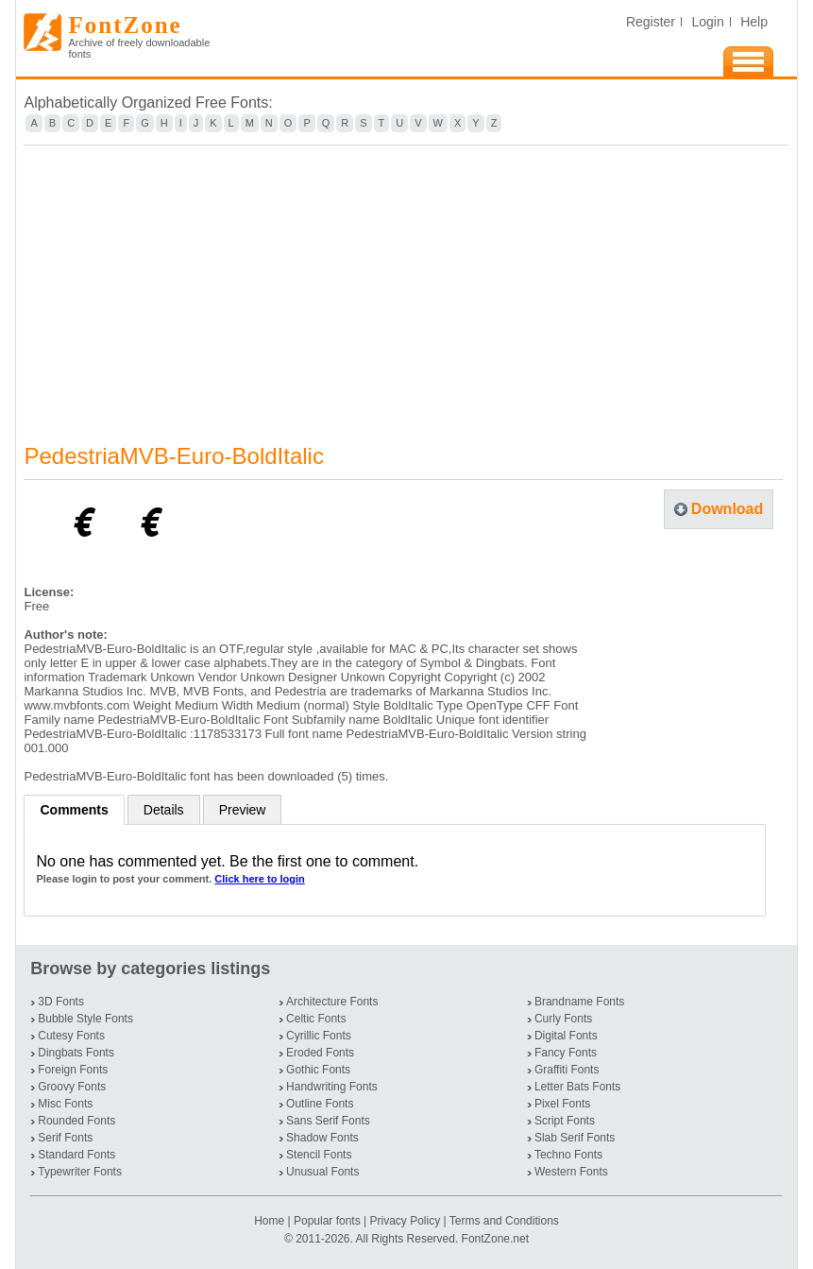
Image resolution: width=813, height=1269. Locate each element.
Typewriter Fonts (80, 1171)
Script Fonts (564, 1120)
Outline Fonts (319, 1103)
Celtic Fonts (316, 1018)
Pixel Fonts (562, 1103)
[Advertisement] (406, 282)
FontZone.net (495, 1238)
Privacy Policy (404, 1220)
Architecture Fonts (332, 1001)
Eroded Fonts (320, 1052)
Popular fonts (327, 1220)
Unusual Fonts (322, 1171)
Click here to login (259, 878)
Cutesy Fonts (71, 1035)
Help (754, 21)
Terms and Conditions (504, 1220)
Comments (74, 809)
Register (650, 21)
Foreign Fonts (73, 1069)
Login (707, 21)
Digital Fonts (566, 1035)
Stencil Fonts (318, 1154)
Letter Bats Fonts (577, 1086)
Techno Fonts (568, 1154)
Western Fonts (571, 1171)
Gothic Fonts (318, 1069)
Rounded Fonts (76, 1120)
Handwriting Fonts (332, 1086)
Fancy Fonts (565, 1052)
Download (727, 509)
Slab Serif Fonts (574, 1137)
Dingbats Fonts (76, 1052)
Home (270, 1220)
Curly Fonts (563, 1018)
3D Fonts (61, 1001)
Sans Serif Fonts (328, 1120)
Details (164, 809)
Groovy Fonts (72, 1086)
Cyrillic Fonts (318, 1035)
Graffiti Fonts (566, 1069)
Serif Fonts (65, 1137)
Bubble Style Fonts (85, 1018)
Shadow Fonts (322, 1137)
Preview (242, 809)
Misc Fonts (65, 1103)
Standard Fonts (76, 1154)
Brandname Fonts (579, 1001)
